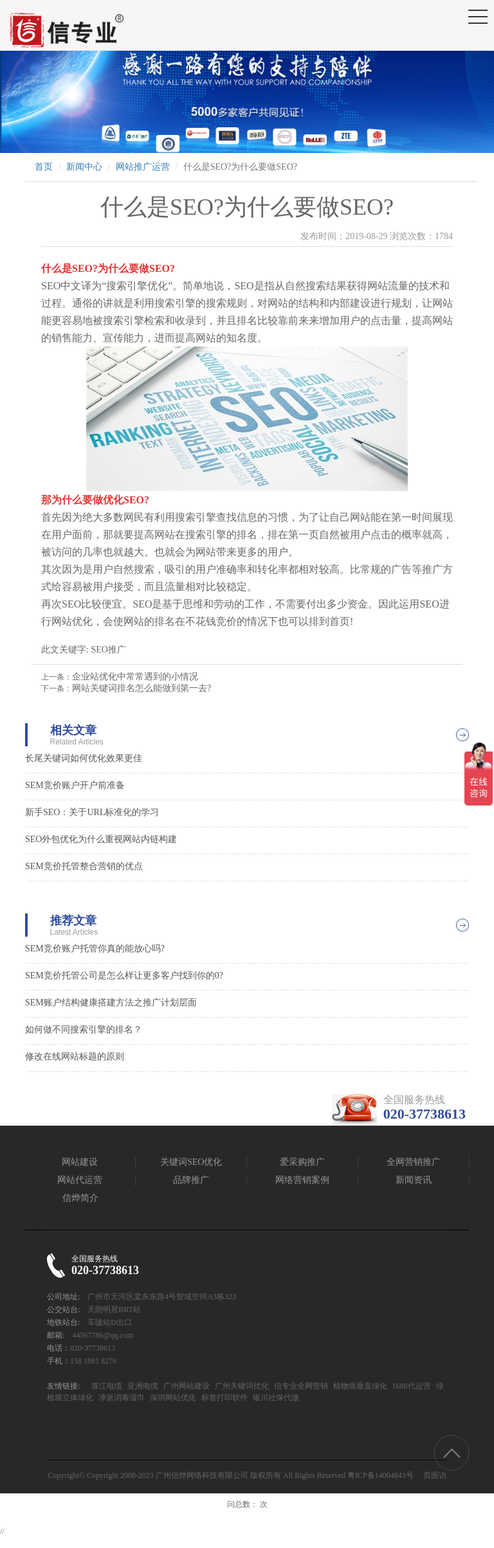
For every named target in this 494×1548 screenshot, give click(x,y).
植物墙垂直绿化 (359, 1386)
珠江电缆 (106, 1386)
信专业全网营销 (300, 1386)
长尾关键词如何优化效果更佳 (83, 758)
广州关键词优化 (241, 1386)
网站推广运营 (143, 167)
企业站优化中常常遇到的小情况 (135, 676)
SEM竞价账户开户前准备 (75, 785)
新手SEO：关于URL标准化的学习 (92, 812)
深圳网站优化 (172, 1397)
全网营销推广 (414, 1162)
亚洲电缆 (141, 1386)
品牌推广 (191, 1180)
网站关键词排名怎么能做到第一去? (141, 688)
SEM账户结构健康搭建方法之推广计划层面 (111, 1002)
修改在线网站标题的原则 (74, 1056)
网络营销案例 (302, 1180)
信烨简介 (80, 1198)
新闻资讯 (414, 1180)
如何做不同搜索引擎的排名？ (83, 1029)
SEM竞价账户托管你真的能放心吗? (95, 948)
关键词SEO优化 (191, 1162)
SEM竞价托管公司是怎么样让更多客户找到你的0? (124, 975)
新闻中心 (84, 167)
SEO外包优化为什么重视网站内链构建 (101, 839)
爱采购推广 (302, 1162)
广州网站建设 (185, 1386)
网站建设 (80, 1162)
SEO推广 (108, 649)
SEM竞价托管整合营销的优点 (84, 866)
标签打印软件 (223, 1397)
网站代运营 (79, 1180)
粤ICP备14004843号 (380, 1475)
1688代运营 (410, 1386)
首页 (44, 167)
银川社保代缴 (275, 1397)
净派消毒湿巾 (120, 1397)
